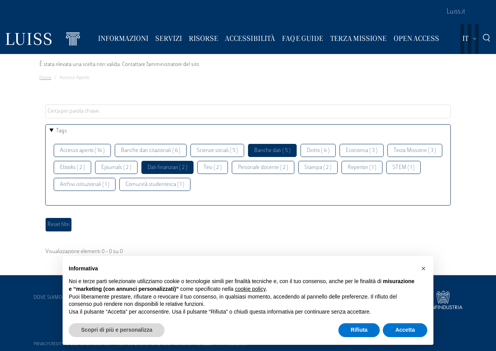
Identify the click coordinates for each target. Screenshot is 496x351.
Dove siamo (48, 297)
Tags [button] (61, 131)
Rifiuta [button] (359, 330)
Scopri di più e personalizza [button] (116, 330)
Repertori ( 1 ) (362, 167)
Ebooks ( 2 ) (72, 167)
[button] (423, 268)
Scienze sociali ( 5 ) (217, 151)
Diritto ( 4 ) (318, 151)
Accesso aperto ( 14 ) (82, 151)
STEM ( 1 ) (403, 167)
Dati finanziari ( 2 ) (167, 167)
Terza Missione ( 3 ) (415, 151)
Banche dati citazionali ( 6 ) (150, 151)
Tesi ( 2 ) (213, 167)
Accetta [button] (405, 330)
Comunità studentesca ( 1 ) (155, 184)
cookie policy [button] (250, 289)
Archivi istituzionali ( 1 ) (84, 184)
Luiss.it (456, 11)
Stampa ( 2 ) (317, 167)
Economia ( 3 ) (361, 151)
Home (45, 78)
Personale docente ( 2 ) (263, 167)
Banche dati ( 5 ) (272, 151)
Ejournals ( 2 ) (116, 167)
